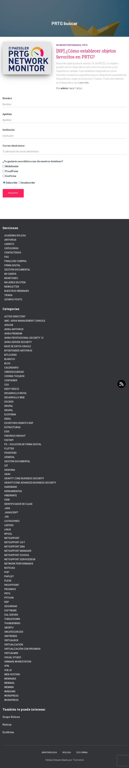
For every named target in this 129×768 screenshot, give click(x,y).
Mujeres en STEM (15, 282)
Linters (9, 525)
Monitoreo (11, 278)
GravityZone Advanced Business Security (30, 482)
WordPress (11, 695)
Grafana (9, 470)
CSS (6, 384)
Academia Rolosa (15, 235)
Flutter (9, 448)
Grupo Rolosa (11, 717)
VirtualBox (11, 640)
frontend (10, 452)
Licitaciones (12, 521)
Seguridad (10, 606)
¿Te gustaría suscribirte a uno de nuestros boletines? (33, 161)
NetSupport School (16, 555)
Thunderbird (12, 623)
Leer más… (84, 82)
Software (10, 610)
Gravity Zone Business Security (24, 478)
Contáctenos (12, 252)
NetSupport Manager (17, 550)
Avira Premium (13, 333)
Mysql (8, 533)
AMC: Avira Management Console (24, 320)
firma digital (12, 265)
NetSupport (11, 538)
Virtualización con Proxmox (22, 648)
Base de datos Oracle (17, 346)
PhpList (9, 576)
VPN (6, 666)
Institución (9, 130)
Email (7, 418)
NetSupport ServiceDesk (19, 559)
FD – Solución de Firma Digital (22, 444)
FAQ (6, 256)
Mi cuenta (10, 274)
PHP (6, 572)
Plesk (7, 580)
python (9, 597)
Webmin (9, 687)
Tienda (8, 295)
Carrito (9, 244)
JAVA (7, 508)
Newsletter (11, 286)
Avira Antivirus (14, 329)
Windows (10, 691)
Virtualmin (11, 653)
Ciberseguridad (14, 372)
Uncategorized (13, 631)
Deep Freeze (11, 389)
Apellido (7, 114)
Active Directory (14, 316)
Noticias (9, 568)
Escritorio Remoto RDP (18, 423)
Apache (8, 325)
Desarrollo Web (14, 397)
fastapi (8, 440)
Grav (7, 474)
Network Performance (68, 45)
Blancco (9, 359)
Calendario (11, 367)
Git (6, 465)
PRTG (85, 45)
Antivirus (10, 239)
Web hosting (12, 674)
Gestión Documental (17, 269)
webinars (10, 678)
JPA (6, 516)
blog (7, 363)
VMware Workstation (17, 661)
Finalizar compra (15, 261)
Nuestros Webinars (16, 291)
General (9, 457)
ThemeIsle (78, 760)
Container (10, 380)
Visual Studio (12, 657)
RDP (6, 602)
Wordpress (11, 700)
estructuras (12, 427)
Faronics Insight (15, 435)
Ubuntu (8, 627)
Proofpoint (11, 585)
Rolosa (7, 724)
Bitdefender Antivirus (18, 350)
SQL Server (11, 614)
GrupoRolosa (49, 752)
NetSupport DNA (14, 546)
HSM (7, 499)
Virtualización (13, 644)
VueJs (8, 670)
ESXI (6, 431)
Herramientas (13, 491)
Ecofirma (10, 414)
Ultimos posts (13, 299)
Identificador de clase (18, 504)
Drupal (8, 406)
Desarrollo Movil (15, 393)
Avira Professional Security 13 (23, 337)
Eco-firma (82, 752)
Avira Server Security (18, 342)
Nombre (7, 98)
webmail (9, 683)
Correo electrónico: (14, 145)
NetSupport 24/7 (14, 542)
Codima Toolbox (14, 376)
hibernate (10, 495)
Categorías (11, 248)
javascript (11, 512)
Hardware (10, 487)
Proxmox (10, 589)
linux (7, 529)
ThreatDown (12, 619)
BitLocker (10, 354)
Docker (8, 401)
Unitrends (10, 636)
